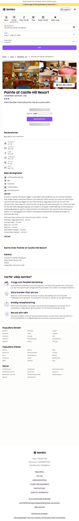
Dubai (29, 358)
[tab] (6, 18)
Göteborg (5, 358)
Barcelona (5, 353)
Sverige (29, 336)
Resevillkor (39, 472)
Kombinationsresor (8, 372)
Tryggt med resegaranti (39, 484)
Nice (53, 361)
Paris (53, 350)
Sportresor (30, 372)
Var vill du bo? (9, 26)
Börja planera (39, 119)
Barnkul (4, 377)
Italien (29, 333)
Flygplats (29, 113)
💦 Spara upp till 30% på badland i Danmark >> (39, 4)
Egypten (5, 341)
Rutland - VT (22, 57)
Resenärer (8, 40)
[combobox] (37, 28)
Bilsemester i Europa (8, 374)
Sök (39, 47)
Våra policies (39, 507)
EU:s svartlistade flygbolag (39, 499)
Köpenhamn (56, 358)
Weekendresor (57, 374)
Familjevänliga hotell (33, 374)
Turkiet (54, 331)
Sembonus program (39, 514)
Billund (29, 350)
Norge (29, 341)
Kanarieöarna (56, 339)
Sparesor (55, 372)
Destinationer (39, 488)
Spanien (5, 331)
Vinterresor (31, 369)
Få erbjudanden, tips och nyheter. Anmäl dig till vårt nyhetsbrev (39, 518)
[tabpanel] (39, 37)
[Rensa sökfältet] (74, 27)
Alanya (4, 350)
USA (11, 57)
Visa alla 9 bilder (64, 85)
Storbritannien (32, 339)
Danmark (30, 331)
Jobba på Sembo (39, 480)
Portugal (55, 341)
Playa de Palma (32, 353)
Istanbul (29, 361)
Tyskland (55, 333)
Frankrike (5, 333)
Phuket (54, 355)
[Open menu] (75, 9)
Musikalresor (31, 377)
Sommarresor (6, 369)
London (54, 353)
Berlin (4, 361)
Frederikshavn (31, 355)
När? (6, 33)
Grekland (5, 336)
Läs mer (7, 193)
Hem (4, 57)
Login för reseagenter (39, 492)
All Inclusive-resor (57, 369)
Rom (3, 355)
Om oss (39, 476)
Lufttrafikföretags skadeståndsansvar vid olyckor (39, 503)
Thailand (5, 339)
